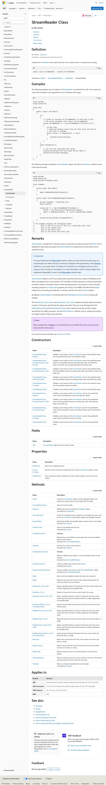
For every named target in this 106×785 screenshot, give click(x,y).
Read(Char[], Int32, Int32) (44, 302)
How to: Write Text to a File (45, 720)
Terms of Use (75, 784)
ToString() (36, 664)
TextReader (46, 62)
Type (64, 546)
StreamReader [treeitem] (10, 193)
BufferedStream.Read (39, 308)
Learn (34, 15)
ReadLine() (36, 639)
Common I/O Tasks (63, 334)
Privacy (44, 784)
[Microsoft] (3, 2)
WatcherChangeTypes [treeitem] (11, 242)
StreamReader (67, 89)
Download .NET (97, 8)
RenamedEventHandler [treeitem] (11, 174)
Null (34, 445)
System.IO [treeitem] (7, 27)
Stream (94, 244)
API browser (47, 15)
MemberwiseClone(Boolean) (41, 570)
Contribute (36, 784)
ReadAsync (86, 164)
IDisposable (56, 260)
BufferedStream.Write (58, 308)
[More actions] (101, 15)
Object (43, 78)
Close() (35, 499)
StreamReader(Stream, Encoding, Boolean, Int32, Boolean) (41, 362)
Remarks (36, 37)
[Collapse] (25, 14)
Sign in (101, 3)
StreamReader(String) (39, 422)
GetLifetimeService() (39, 533)
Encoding (39, 706)
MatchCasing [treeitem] (8, 148)
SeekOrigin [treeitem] (7, 182)
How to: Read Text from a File (46, 717)
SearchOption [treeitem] (8, 178)
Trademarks (85, 784)
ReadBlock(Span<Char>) (40, 619)
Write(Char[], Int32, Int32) (65, 302)
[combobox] (14, 18)
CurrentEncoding (52, 287)
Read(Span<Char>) (39, 592)
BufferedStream (68, 311)
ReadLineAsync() (38, 645)
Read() (35, 580)
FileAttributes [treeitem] (8, 87)
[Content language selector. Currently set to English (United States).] (11, 778)
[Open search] (96, 3)
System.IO (43, 55)
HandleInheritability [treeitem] (10, 133)
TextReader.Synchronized (76, 295)
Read (97, 287)
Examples (36, 35)
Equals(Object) (37, 521)
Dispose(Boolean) (38, 515)
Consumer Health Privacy (59, 784)
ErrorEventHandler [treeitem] (10, 76)
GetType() (36, 546)
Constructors (37, 40)
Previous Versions (17, 784)
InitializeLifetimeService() (40, 552)
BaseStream (36, 466)
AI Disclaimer (6, 784)
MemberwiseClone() (39, 564)
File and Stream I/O (42, 714)
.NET (39, 15)
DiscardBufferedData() (39, 505)
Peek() (34, 576)
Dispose (98, 263)
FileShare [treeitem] (7, 110)
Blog (27, 784)
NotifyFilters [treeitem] (8, 159)
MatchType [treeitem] (7, 152)
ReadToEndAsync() (38, 658)
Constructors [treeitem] (10, 197)
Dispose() (35, 509)
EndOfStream (37, 476)
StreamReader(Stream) (40, 389)
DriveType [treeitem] (7, 61)
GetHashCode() (37, 527)
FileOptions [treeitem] (7, 106)
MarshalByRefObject (55, 78)
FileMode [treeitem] (7, 99)
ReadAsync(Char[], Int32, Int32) (42, 596)
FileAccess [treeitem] (7, 84)
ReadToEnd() (36, 652)
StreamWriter (40, 712)
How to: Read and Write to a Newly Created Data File (54, 723)
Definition (36, 32)
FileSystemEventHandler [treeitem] (11, 121)
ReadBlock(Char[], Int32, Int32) (42, 611)
